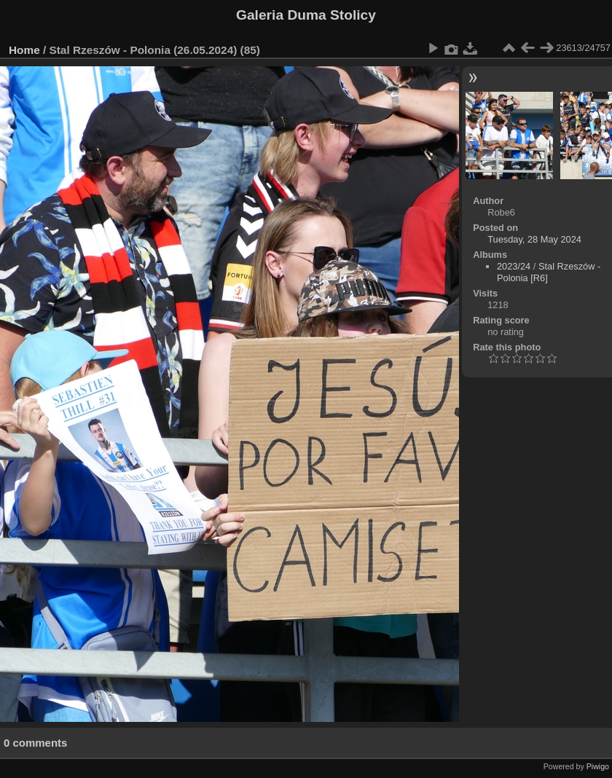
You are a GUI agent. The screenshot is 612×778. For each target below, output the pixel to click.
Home (24, 50)
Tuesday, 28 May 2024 (534, 239)
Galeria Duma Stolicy (306, 15)
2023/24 (513, 266)
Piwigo (597, 766)
